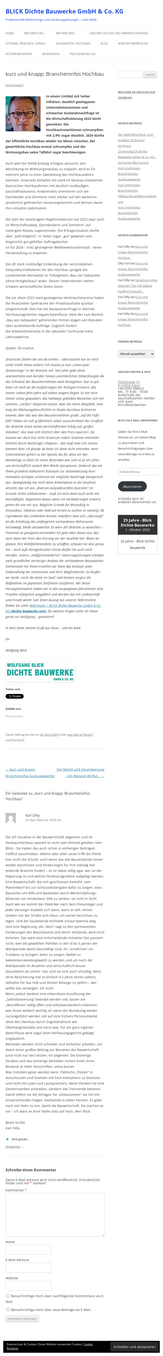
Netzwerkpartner (19, 54)
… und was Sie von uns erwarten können (117, 33)
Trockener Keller (82, 54)
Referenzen (50, 54)
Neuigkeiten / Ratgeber (73, 43)
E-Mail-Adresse (17, 1260)
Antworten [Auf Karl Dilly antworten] (13, 1146)
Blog (104, 43)
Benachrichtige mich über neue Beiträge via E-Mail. (51, 1309)
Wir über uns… (35, 33)
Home (10, 33)
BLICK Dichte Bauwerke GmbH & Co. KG (64, 11)
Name (10, 1242)
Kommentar (16, 1190)
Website (12, 1278)
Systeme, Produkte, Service (26, 43)
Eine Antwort (14, 85)
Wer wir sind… (66, 33)
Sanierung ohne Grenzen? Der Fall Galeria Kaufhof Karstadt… (137, 285)
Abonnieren (132, 486)
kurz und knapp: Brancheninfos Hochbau (133, 252)
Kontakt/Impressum (133, 43)
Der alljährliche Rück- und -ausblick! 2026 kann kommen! (136, 140)
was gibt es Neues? (80, 734)
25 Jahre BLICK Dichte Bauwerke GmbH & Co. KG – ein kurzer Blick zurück (137, 157)
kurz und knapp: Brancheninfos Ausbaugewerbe (129, 173)
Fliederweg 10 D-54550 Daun (129, 383)
